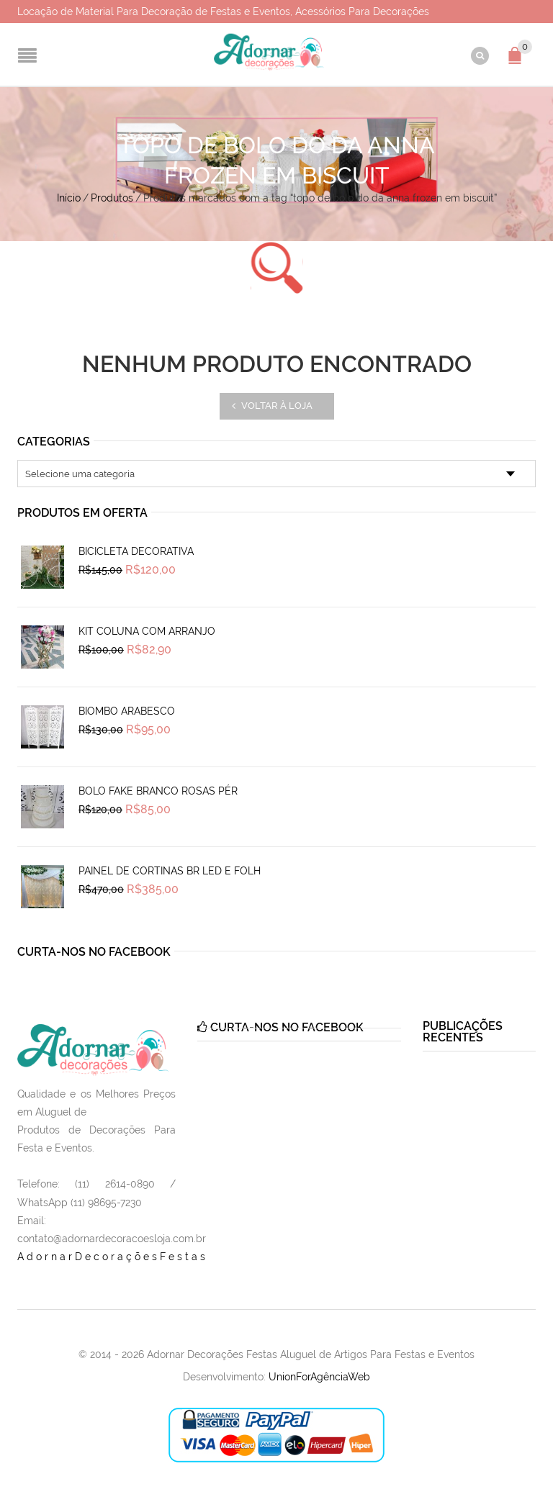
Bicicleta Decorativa (136, 551)
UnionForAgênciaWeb (319, 1377)
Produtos (112, 198)
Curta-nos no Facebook (94, 952)
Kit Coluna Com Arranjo (146, 631)
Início (69, 198)
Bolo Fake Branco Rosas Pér (158, 791)
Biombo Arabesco (126, 711)
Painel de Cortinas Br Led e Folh (169, 871)
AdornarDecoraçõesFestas (112, 1256)
